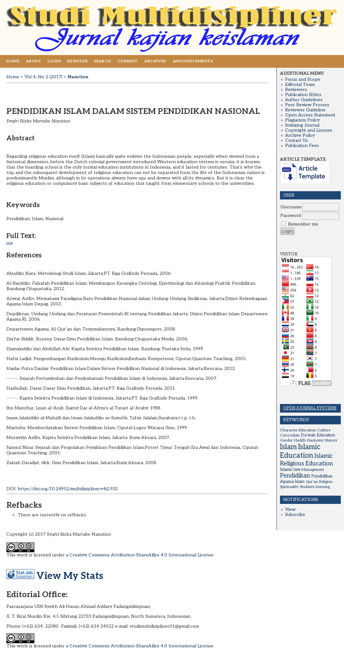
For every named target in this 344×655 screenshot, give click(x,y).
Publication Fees (302, 145)
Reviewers (296, 89)
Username (291, 207)
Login (54, 61)
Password (290, 215)
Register (77, 61)
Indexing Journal (302, 125)
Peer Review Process (307, 105)
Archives (155, 61)
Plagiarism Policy (302, 120)
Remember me (303, 224)
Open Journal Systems (309, 408)
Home (12, 61)
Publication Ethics (303, 94)
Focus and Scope (302, 79)
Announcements (193, 61)
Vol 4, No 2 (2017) (43, 77)
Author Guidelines (304, 99)
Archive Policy (300, 135)
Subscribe (295, 514)
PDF (9, 243)
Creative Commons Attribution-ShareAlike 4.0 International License (141, 555)
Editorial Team (300, 84)
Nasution (78, 77)
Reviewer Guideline (305, 110)
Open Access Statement (310, 115)
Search (102, 61)
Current (128, 61)
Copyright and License (308, 130)
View (290, 509)
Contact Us (296, 140)
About (33, 61)
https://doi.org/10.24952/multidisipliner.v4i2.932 (68, 488)
